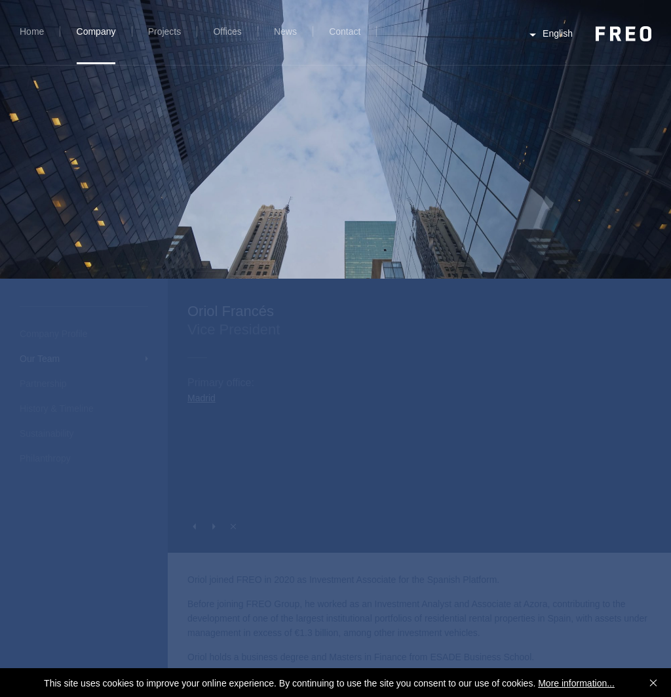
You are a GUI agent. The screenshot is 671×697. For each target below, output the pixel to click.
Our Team (40, 358)
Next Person (213, 526)
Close (233, 526)
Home (32, 31)
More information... (576, 683)
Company (96, 31)
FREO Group (623, 33)
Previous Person (194, 526)
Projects (165, 31)
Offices (227, 31)
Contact (344, 31)
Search (398, 39)
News (285, 31)
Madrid (201, 398)
